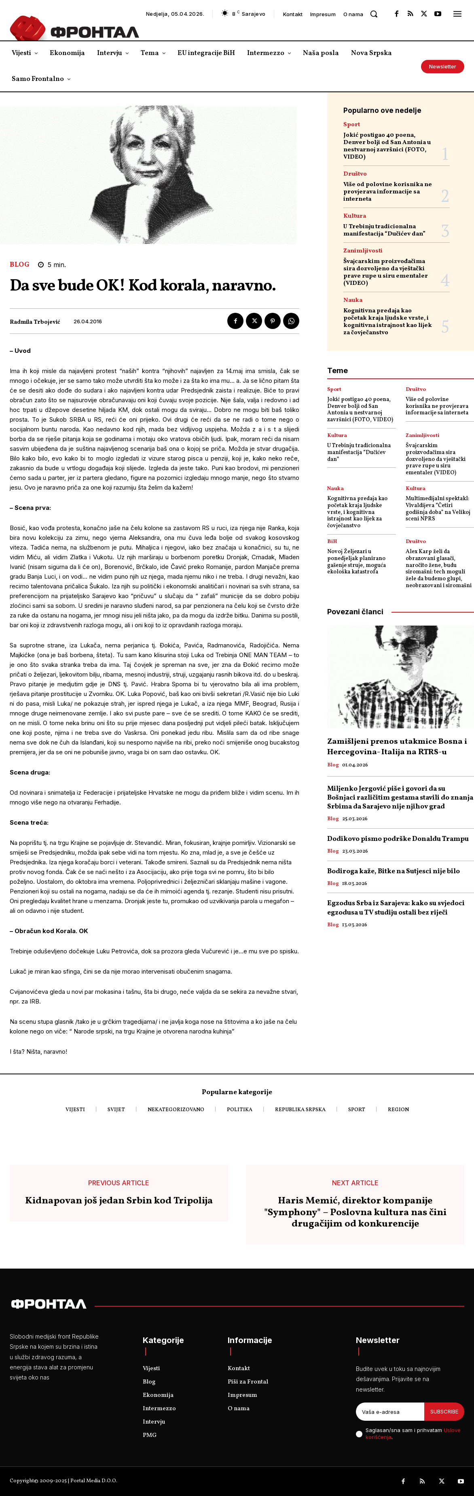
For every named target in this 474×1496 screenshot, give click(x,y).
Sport (351, 125)
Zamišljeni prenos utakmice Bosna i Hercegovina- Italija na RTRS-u (397, 747)
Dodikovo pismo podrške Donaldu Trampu (398, 839)
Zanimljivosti (363, 251)
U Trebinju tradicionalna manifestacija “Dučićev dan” (384, 230)
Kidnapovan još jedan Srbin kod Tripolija (119, 1201)
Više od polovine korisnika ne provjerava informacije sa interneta (387, 192)
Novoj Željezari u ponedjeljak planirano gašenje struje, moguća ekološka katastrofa (356, 562)
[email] (390, 1412)
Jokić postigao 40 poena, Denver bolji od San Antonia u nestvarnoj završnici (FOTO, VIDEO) (387, 146)
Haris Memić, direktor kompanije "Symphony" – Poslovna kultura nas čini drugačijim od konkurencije (355, 1212)
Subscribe (444, 1411)
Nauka (352, 300)
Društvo (355, 174)
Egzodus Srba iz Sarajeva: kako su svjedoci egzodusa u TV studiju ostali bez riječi (396, 908)
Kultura (354, 216)
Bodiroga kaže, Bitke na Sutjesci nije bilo (393, 871)
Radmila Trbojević (35, 322)
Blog (20, 264)
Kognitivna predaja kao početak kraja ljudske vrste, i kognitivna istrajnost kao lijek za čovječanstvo (387, 322)
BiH (332, 542)
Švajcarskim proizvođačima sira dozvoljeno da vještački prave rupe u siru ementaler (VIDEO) (385, 272)
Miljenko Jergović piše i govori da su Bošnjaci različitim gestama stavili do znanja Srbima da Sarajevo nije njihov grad (400, 797)
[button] (373, 13)
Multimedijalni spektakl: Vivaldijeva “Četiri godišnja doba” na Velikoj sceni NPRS (438, 509)
